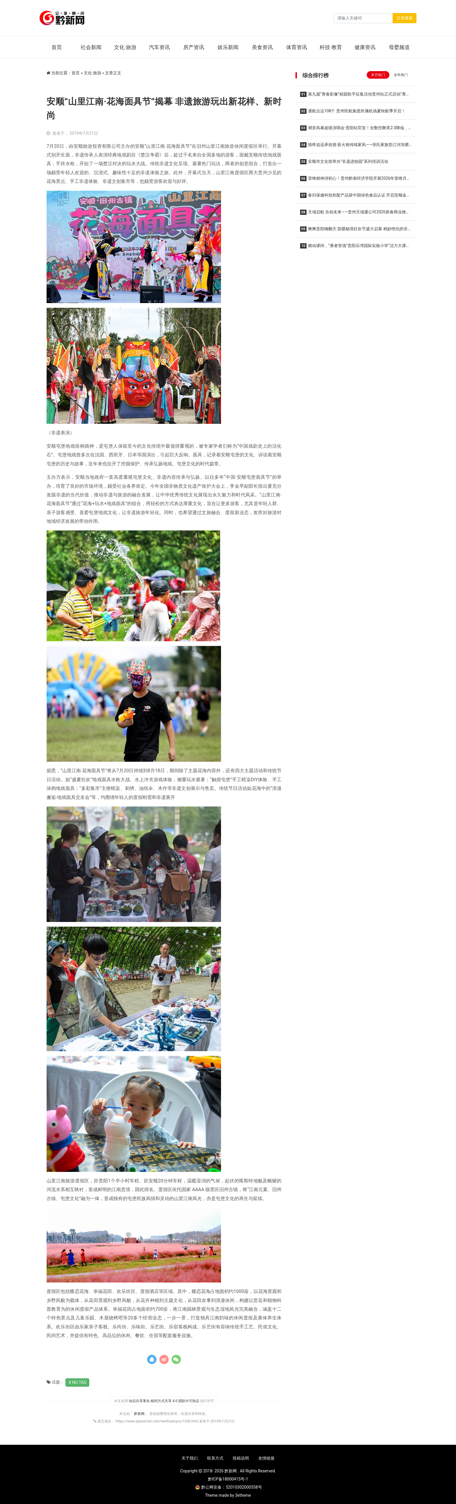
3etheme (243, 1495)
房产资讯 (193, 47)
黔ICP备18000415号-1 (228, 1479)
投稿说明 (241, 1458)
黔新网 (139, 1414)
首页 (56, 47)
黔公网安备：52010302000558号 (228, 1487)
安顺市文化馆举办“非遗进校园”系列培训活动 (344, 161)
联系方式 (215, 1458)
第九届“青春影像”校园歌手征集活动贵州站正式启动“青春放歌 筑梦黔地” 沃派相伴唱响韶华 (355, 96)
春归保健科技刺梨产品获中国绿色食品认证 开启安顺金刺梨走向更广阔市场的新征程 (355, 197)
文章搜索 (404, 18)
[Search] (363, 18)
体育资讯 (296, 47)
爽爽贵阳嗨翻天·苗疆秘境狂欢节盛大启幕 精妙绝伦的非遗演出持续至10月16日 (356, 230)
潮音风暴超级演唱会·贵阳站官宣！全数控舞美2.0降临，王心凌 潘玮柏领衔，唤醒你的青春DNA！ (354, 129)
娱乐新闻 (228, 47)
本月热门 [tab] (378, 75)
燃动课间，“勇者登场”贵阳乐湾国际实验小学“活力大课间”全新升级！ (353, 247)
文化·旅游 (125, 47)
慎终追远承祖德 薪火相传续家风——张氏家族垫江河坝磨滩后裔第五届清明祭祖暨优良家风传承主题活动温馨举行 (354, 146)
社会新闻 (91, 47)
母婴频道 (399, 47)
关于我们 (189, 1458)
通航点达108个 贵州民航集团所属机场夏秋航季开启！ (352, 111)
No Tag (79, 1382)
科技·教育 (331, 47)
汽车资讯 (159, 47)
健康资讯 (365, 47)
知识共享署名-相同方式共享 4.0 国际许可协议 (164, 1401)
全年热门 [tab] (401, 75)
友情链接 (266, 1458)
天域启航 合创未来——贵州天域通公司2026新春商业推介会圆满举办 (355, 214)
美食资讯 (262, 47)
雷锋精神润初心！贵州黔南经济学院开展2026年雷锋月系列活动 (355, 180)
